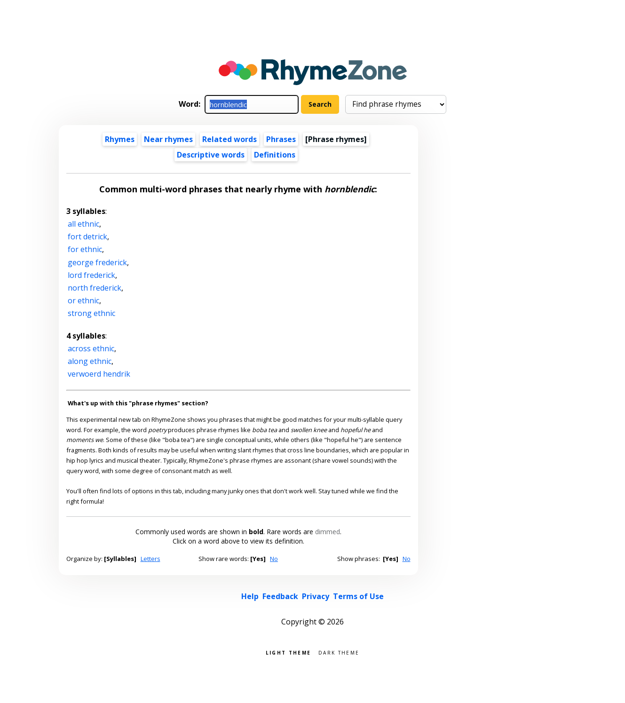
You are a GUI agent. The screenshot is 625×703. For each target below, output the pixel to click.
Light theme (288, 652)
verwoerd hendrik (99, 374)
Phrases (281, 139)
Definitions (274, 155)
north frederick (94, 288)
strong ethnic (91, 313)
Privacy (315, 596)
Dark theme (338, 652)
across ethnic (91, 348)
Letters (150, 558)
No (274, 558)
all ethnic (83, 224)
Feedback (280, 596)
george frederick (97, 262)
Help (250, 596)
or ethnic (83, 300)
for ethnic (85, 249)
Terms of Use (358, 596)
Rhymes (119, 139)
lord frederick (91, 275)
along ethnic (89, 361)
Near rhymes (168, 139)
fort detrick (87, 236)
